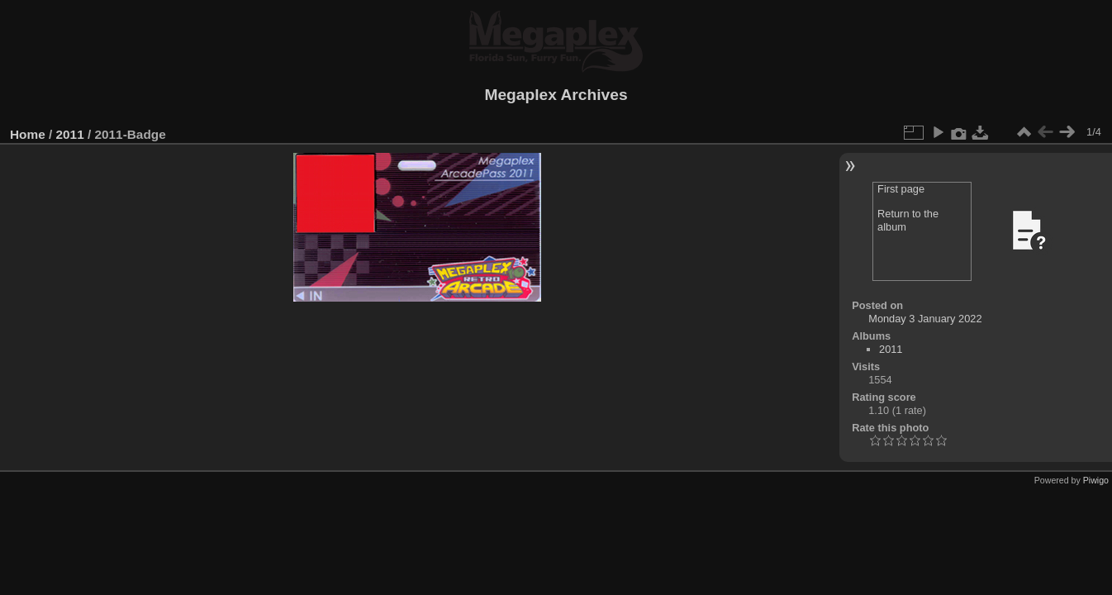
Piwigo (1096, 480)
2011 (70, 134)
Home (27, 134)
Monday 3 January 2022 (924, 318)
